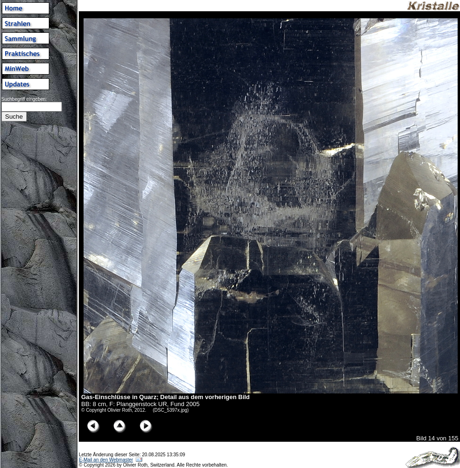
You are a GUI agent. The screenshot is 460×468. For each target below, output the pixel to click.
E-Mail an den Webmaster (106, 459)
